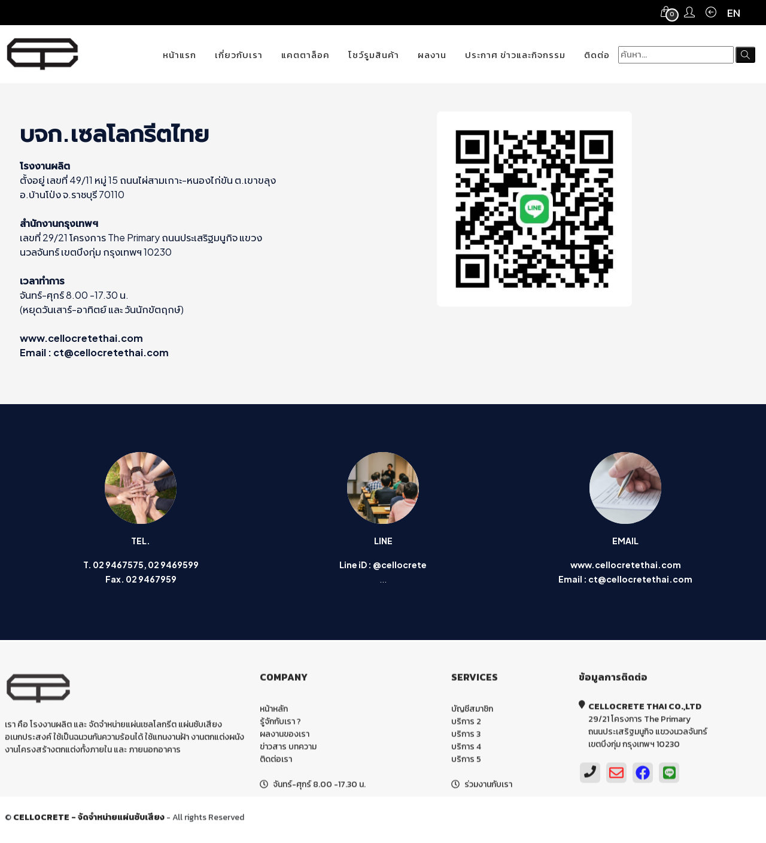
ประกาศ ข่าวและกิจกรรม (515, 55)
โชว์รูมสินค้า (373, 55)
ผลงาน (432, 55)
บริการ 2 (466, 723)
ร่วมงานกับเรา (488, 786)
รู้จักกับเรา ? (280, 723)
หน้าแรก (179, 55)
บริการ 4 (466, 748)
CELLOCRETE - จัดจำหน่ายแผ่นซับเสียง (89, 819)
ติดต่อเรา (276, 761)
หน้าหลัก (274, 711)
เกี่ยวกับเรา (239, 55)
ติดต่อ (597, 55)
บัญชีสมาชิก (472, 711)
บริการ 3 (466, 736)
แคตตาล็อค (305, 55)
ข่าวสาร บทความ (288, 748)
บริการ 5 (466, 761)
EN (733, 13)
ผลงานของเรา (284, 736)
